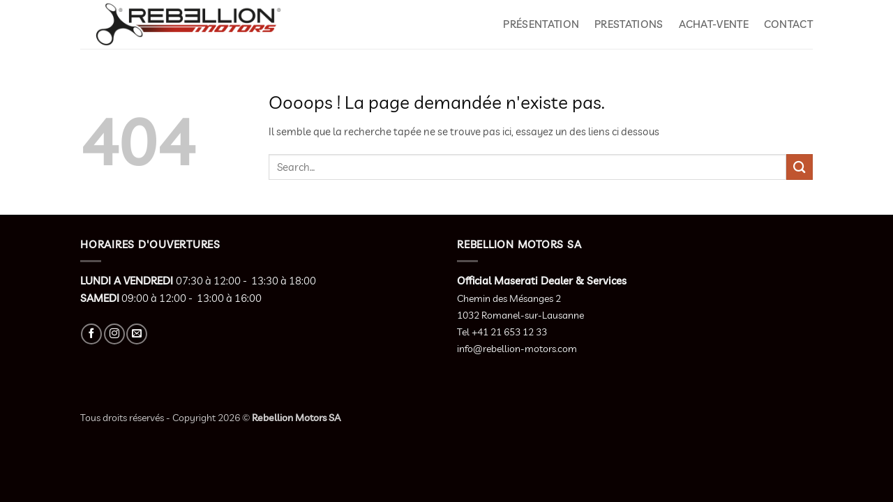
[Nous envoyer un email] (136, 334)
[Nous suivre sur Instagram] (114, 334)
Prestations (628, 24)
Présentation (541, 24)
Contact (788, 24)
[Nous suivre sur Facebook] (91, 334)
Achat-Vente (714, 24)
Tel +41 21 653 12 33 (502, 332)
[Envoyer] (799, 167)
